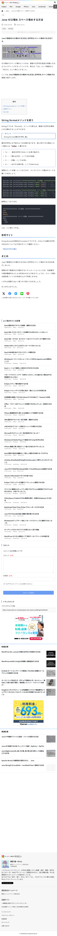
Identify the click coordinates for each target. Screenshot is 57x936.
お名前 (7, 575)
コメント (8, 555)
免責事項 (4, 919)
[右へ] (55, 7)
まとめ (6, 112)
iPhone (26, 7)
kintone (51, 7)
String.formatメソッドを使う (14, 106)
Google (18, 7)
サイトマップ (5, 922)
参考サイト (7, 109)
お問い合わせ (5, 926)
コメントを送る (28, 592)
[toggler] (55, 2)
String (10, 29)
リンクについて (6, 912)
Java (33, 7)
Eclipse (4, 7)
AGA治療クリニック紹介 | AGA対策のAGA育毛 (15, 907)
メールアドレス (17, 584)
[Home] (2, 11)
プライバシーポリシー (8, 915)
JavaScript (42, 7)
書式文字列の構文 (10, 249)
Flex (11, 7)
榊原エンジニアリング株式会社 (11, 894)
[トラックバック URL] (28, 610)
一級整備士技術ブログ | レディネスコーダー (14, 903)
